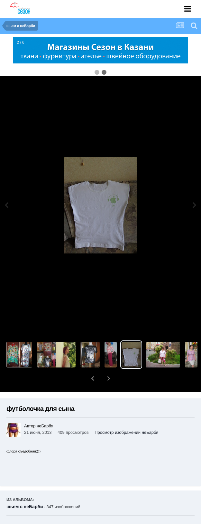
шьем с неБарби (24, 489)
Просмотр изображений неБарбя (126, 415)
